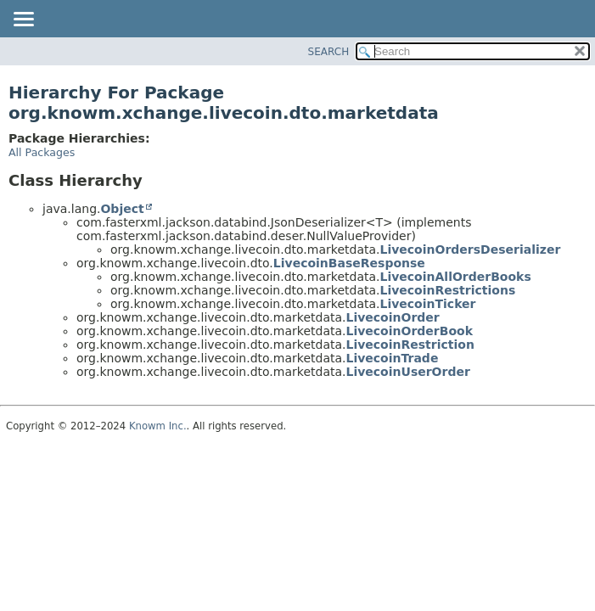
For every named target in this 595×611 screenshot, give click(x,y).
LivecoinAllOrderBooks (454, 276)
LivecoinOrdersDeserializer (469, 249)
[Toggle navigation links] (22, 20)
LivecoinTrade (391, 358)
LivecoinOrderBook (408, 331)
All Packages (41, 152)
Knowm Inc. (158, 426)
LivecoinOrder (392, 317)
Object (121, 209)
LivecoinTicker (427, 304)
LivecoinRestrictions (447, 290)
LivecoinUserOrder (407, 371)
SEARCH (329, 52)
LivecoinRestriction (409, 344)
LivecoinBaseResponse (349, 263)
